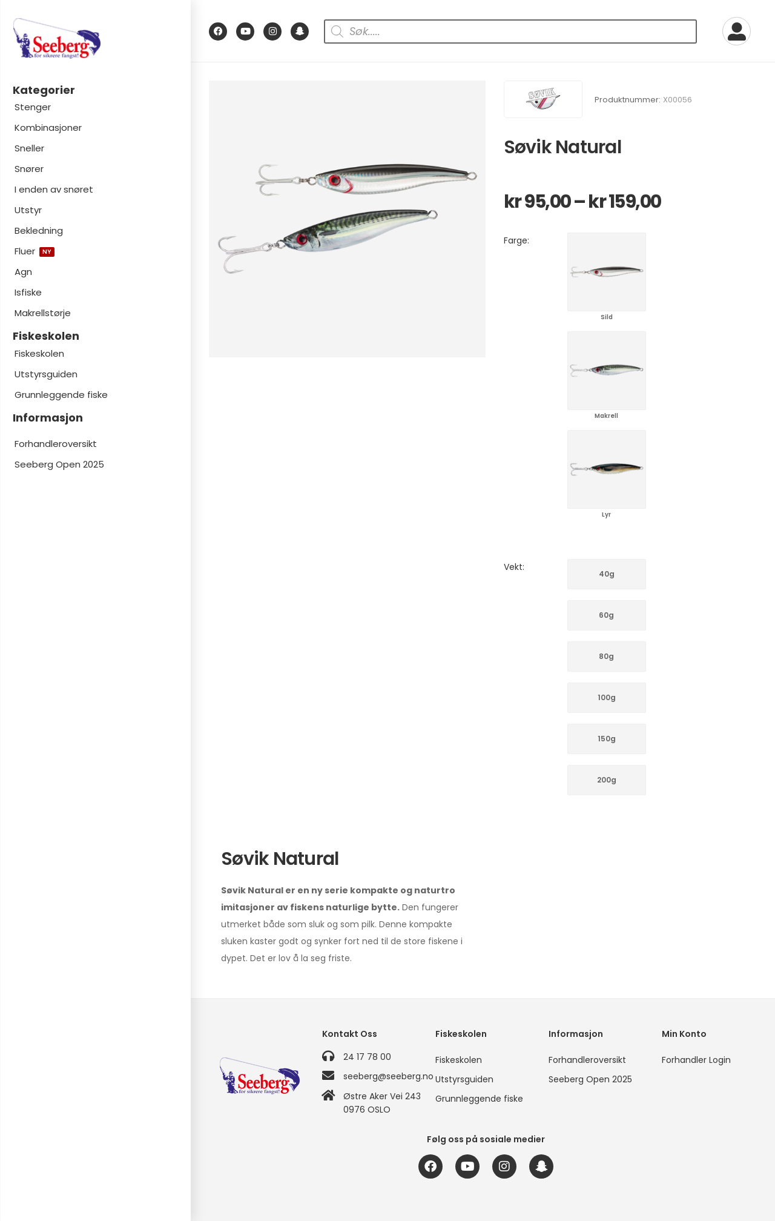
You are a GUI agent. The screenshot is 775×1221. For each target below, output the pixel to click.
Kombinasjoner (48, 127)
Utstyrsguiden (46, 374)
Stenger (33, 107)
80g (606, 656)
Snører (29, 168)
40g (607, 574)
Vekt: (514, 567)
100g (607, 697)
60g (606, 615)
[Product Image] (347, 219)
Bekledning (39, 230)
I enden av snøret (54, 189)
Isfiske (28, 292)
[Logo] (95, 38)
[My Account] (736, 31)
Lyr (606, 469)
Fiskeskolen (39, 353)
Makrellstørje (43, 312)
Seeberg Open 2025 (59, 464)
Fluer (34, 251)
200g (606, 780)
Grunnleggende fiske (61, 394)
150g (607, 738)
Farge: (516, 240)
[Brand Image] (543, 99)
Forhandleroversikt (56, 443)
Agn (23, 271)
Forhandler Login (696, 1060)
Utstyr (28, 210)
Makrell (606, 370)
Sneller (29, 148)
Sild (606, 272)
